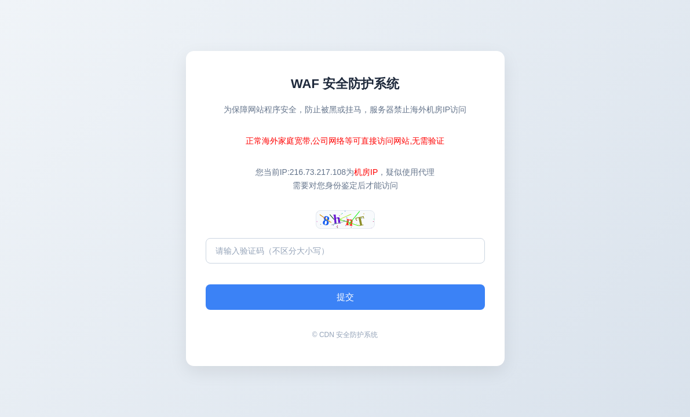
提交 (345, 297)
